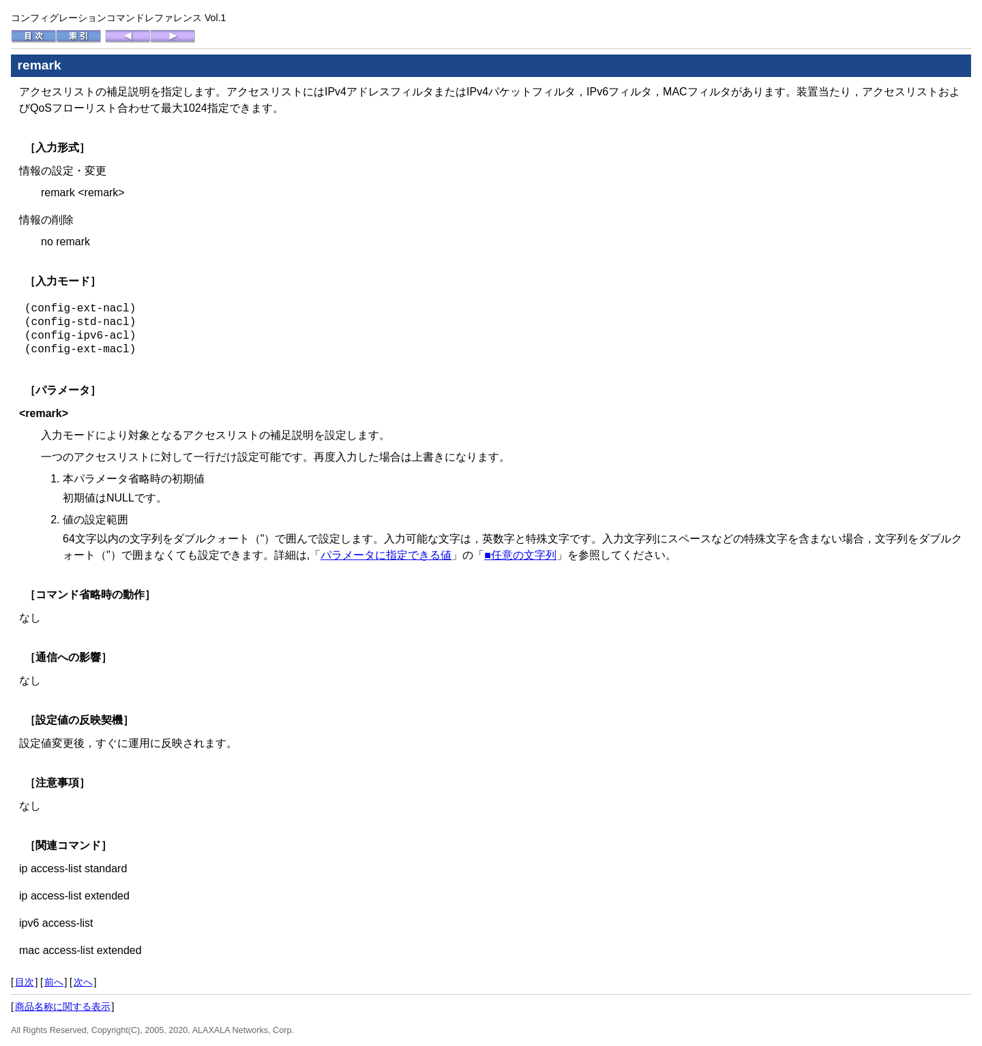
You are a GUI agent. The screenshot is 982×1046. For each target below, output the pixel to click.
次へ (83, 981)
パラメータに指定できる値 (386, 555)
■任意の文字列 (520, 555)
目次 (24, 981)
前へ (53, 981)
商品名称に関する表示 (62, 1006)
